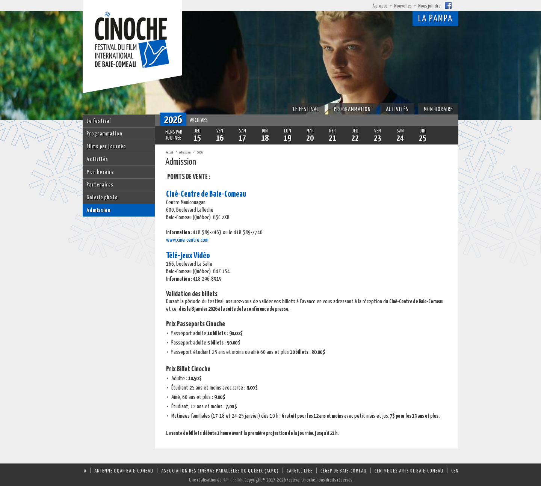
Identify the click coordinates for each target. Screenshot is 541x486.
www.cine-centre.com (187, 240)
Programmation (104, 134)
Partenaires (99, 185)
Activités (97, 159)
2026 (200, 152)
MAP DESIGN (232, 480)
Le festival (98, 121)
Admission (98, 210)
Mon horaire (100, 172)
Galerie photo (102, 197)
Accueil (169, 152)
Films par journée (106, 146)
